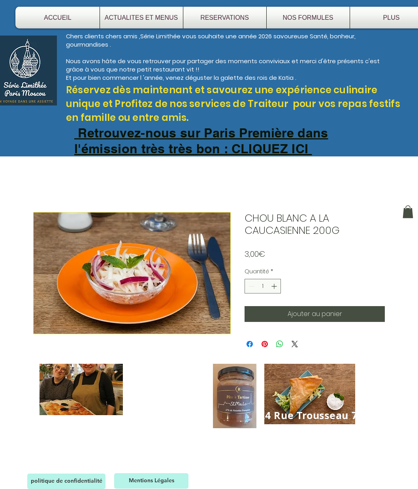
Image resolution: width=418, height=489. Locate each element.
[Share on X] (294, 344)
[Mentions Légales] (151, 481)
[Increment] (275, 286)
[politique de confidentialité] (66, 481)
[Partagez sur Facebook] (249, 344)
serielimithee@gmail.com (325, 442)
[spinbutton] (263, 286)
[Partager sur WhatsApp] (279, 344)
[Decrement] (251, 286)
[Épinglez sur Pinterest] (264, 344)
